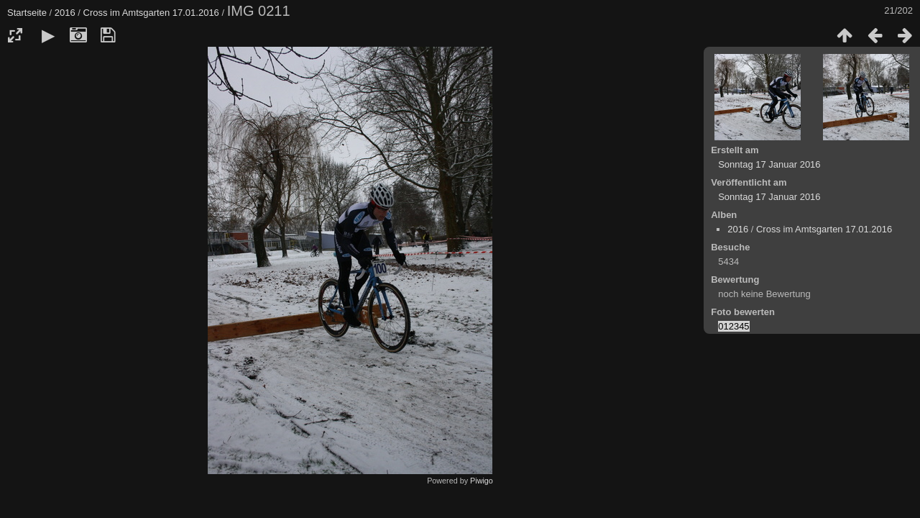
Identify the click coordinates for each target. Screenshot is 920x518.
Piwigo (481, 480)
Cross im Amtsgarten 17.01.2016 (151, 12)
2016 (65, 12)
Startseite (27, 12)
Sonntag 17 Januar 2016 (769, 164)
